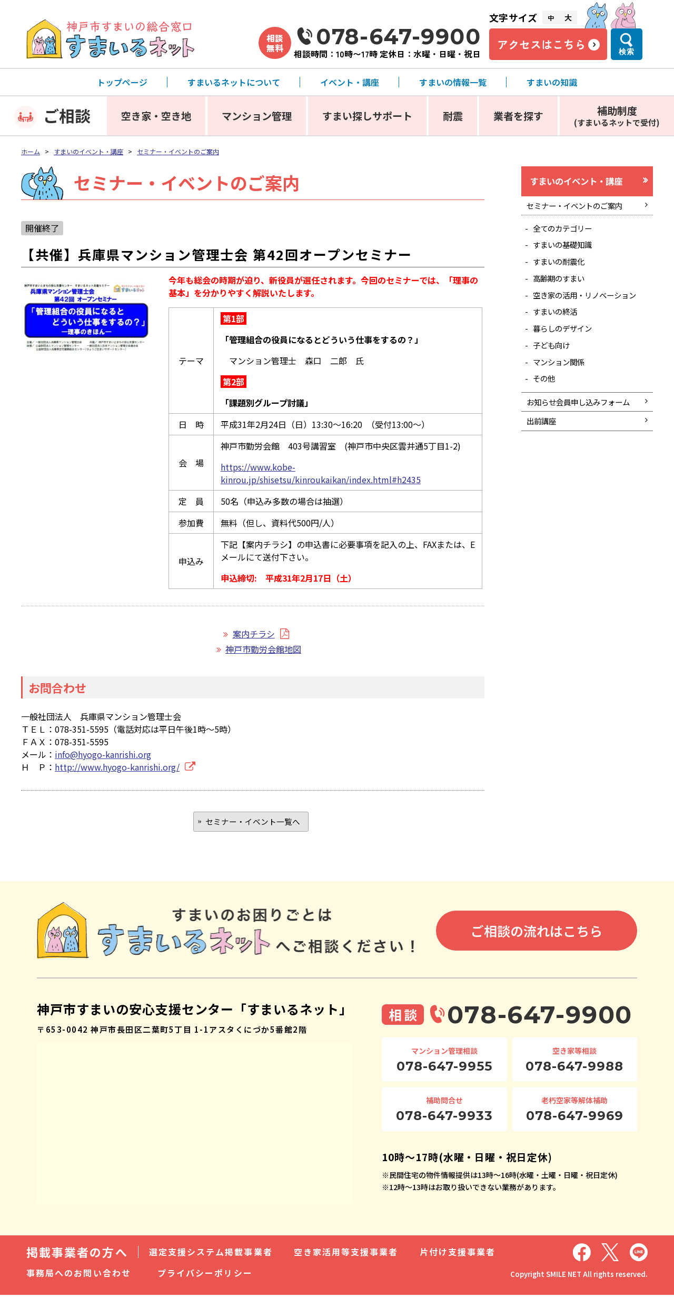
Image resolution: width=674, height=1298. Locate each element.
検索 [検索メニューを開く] (627, 51)
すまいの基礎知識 (567, 252)
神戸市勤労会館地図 (263, 649)
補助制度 (617, 115)
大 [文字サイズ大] (568, 17)
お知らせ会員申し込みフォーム (582, 442)
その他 (546, 410)
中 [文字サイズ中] (551, 17)
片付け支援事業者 (458, 1255)
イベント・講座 (349, 82)
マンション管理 (257, 115)
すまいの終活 (559, 336)
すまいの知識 (552, 82)
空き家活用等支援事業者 (346, 1255)
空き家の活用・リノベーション (588, 313)
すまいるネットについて (233, 82)
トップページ (122, 82)
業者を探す (518, 115)
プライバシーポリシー (205, 1276)
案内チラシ (254, 633)
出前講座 (544, 470)
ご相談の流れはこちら (536, 933)
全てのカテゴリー (567, 233)
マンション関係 (563, 392)
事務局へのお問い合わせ (78, 1276)
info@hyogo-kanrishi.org (103, 754)
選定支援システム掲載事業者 (211, 1255)
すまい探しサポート (367, 115)
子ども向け (555, 373)
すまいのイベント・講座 (88, 151)
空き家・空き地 (156, 115)
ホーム (30, 151)
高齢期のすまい (563, 289)
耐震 (453, 115)
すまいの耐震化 (563, 270)
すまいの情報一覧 (453, 82)
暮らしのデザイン (567, 354)
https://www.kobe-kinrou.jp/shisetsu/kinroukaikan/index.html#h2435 (321, 473)
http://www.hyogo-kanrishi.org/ (117, 767)
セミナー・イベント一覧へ (252, 822)
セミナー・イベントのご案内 (178, 151)
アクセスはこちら (541, 44)
